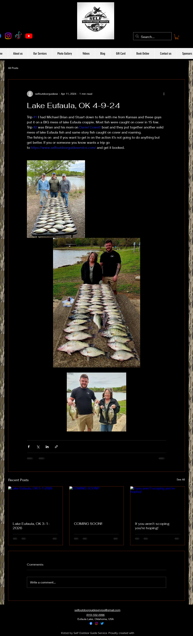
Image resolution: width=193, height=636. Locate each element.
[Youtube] (29, 36)
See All (181, 479)
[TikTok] (18, 36)
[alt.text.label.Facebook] (91, 623)
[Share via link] (56, 446)
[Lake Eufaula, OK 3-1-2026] (35, 501)
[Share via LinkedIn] (47, 446)
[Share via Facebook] (28, 446)
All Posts (13, 67)
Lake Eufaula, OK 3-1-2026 (31, 525)
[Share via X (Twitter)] (38, 446)
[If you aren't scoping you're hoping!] (157, 501)
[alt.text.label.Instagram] (8, 36)
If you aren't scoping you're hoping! (152, 525)
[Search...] (152, 36)
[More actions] (164, 94)
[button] (177, 36)
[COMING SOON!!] (96, 501)
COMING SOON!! (88, 523)
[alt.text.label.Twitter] (102, 623)
